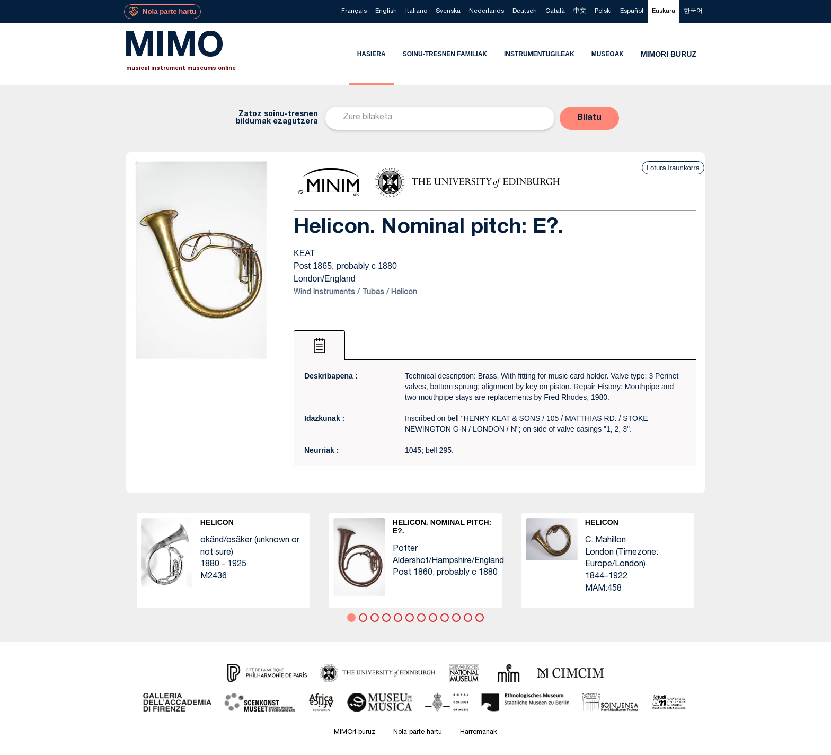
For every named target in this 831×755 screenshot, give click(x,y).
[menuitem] (354, 11)
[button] (589, 118)
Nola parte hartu (417, 732)
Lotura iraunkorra (673, 168)
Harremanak (478, 732)
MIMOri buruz (354, 732)
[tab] (319, 345)
